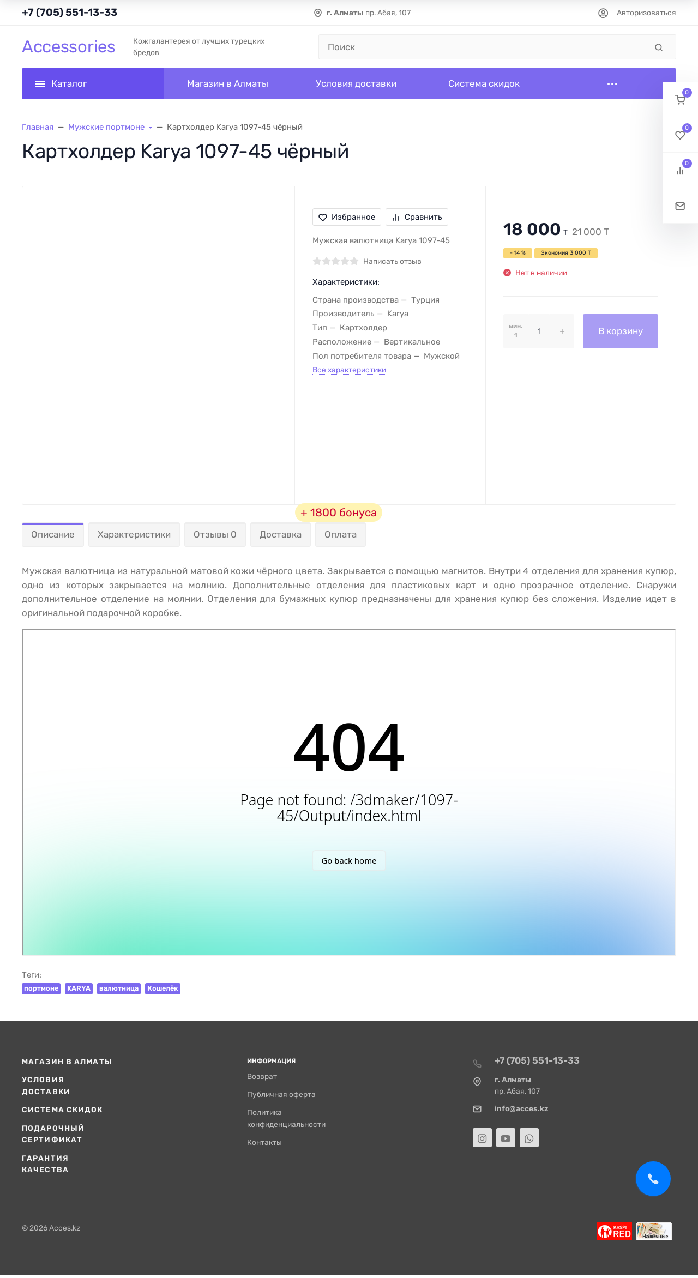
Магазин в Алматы (67, 1061)
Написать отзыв (392, 261)
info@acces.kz (521, 1108)
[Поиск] (482, 46)
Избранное (346, 217)
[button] (680, 99)
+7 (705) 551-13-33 (69, 12)
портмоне (41, 988)
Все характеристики (349, 369)
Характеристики (134, 534)
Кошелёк (162, 988)
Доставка (281, 534)
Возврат (262, 1076)
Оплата (340, 534)
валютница (119, 988)
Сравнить (417, 217)
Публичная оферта (281, 1094)
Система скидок (62, 1109)
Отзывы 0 (215, 534)
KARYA (79, 988)
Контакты (264, 1142)
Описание (53, 534)
